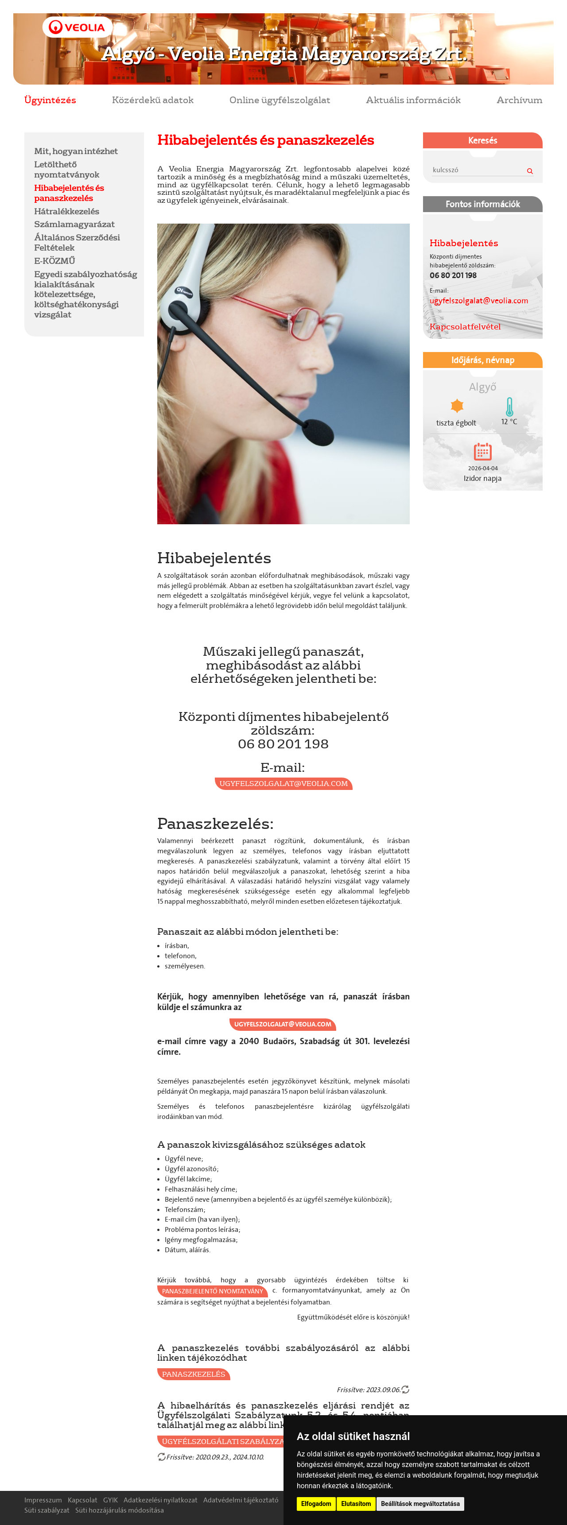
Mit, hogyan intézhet (76, 151)
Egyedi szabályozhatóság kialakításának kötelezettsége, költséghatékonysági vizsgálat (85, 294)
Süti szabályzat (47, 1510)
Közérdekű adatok (153, 99)
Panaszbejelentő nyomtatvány (212, 1291)
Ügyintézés (50, 99)
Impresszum (43, 1500)
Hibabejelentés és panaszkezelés (69, 193)
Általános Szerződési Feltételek (77, 242)
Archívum (520, 99)
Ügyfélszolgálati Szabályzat (225, 1441)
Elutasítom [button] (356, 1503)
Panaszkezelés (193, 1374)
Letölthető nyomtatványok (66, 169)
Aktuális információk (413, 99)
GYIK (110, 1500)
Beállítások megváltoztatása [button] (420, 1503)
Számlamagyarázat (74, 224)
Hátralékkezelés (66, 211)
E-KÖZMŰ (54, 261)
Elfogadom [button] (316, 1503)
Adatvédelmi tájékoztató (241, 1500)
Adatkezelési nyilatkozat (161, 1500)
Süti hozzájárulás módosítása (119, 1510)
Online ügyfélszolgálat (279, 99)
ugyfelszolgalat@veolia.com (284, 783)
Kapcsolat (82, 1500)
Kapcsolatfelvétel (465, 326)
